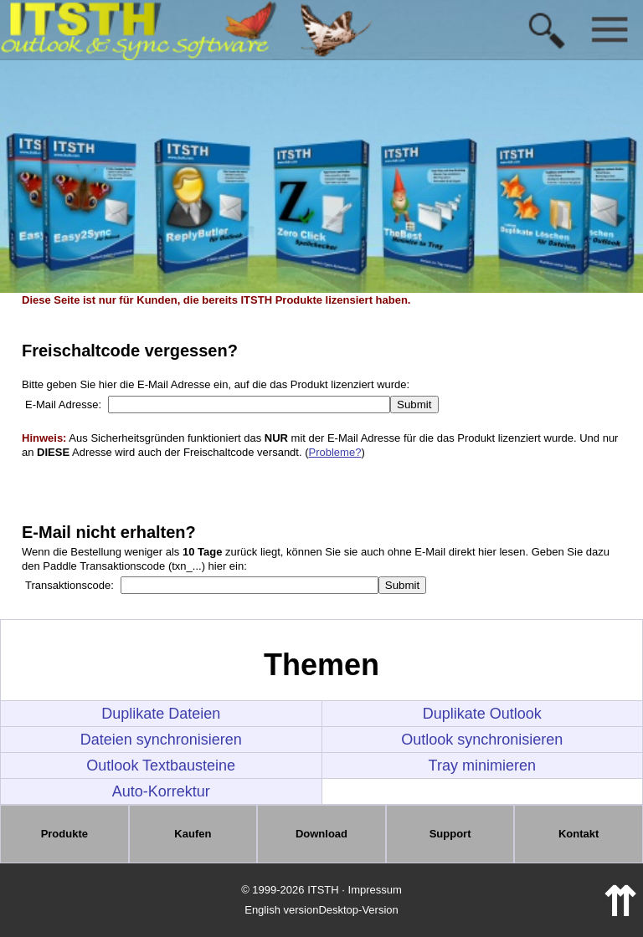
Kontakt (578, 833)
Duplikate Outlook (482, 713)
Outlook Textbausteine (160, 765)
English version (281, 910)
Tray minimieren (482, 765)
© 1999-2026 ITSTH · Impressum (321, 889)
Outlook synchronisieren (482, 739)
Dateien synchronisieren (161, 739)
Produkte (64, 833)
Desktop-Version (358, 910)
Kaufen (192, 833)
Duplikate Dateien (160, 713)
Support (450, 833)
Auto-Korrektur (161, 791)
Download (321, 833)
